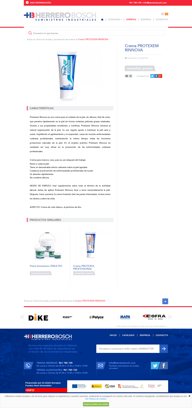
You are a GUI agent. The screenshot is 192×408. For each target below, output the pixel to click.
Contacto (162, 19)
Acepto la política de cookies (96, 404)
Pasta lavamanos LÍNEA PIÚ (46, 266)
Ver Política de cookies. (96, 399)
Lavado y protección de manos (59, 39)
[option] (38, 317)
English (162, 14)
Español (166, 14)
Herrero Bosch (60, 16)
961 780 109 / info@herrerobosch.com (148, 2)
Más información (40, 2)
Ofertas (131, 19)
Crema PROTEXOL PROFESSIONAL (84, 267)
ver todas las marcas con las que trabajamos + (142, 326)
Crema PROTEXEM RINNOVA (93, 39)
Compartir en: (143, 76)
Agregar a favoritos (136, 58)
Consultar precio (41, 273)
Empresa (146, 19)
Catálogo (114, 19)
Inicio (39, 39)
